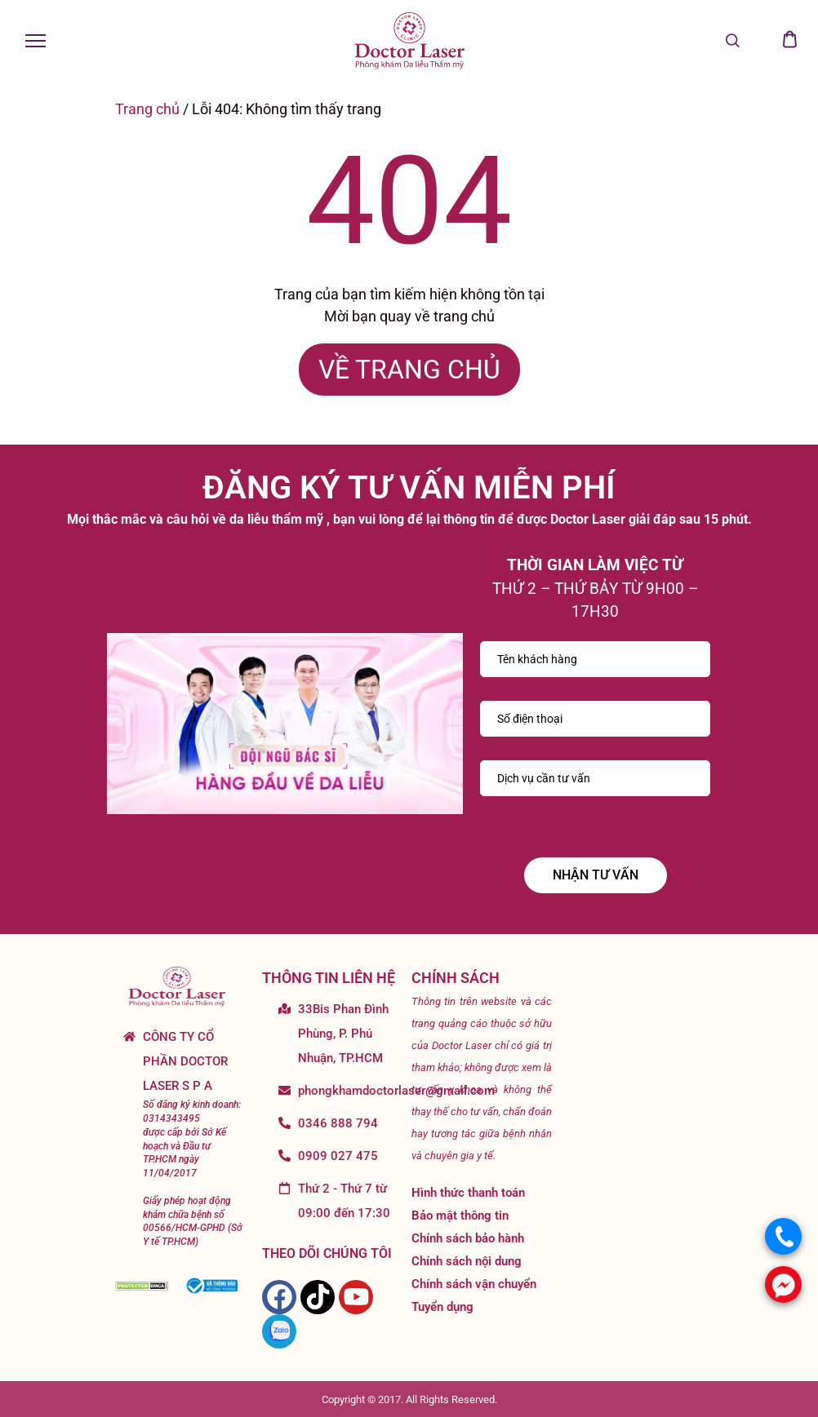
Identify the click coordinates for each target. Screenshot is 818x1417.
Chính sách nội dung (466, 1261)
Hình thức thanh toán (468, 1192)
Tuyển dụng (442, 1307)
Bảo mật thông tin (460, 1215)
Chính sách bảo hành (467, 1238)
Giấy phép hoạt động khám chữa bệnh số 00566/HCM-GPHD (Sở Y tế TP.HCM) (192, 1221)
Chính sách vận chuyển (473, 1284)
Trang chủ (147, 108)
